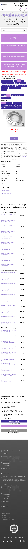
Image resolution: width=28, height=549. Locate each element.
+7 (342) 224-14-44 (22, 5)
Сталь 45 (14, 107)
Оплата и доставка (6, 513)
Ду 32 (15, 80)
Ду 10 (2, 80)
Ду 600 (21, 85)
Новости (3, 509)
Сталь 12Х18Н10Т (4, 105)
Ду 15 (5, 80)
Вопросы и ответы (6, 517)
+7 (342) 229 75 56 (6, 461)
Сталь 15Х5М (18, 105)
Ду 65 (2, 83)
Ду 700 (25, 85)
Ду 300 (2, 85)
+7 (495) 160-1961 (11, 489)
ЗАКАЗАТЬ (14, 139)
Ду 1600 (19, 87)
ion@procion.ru (6, 501)
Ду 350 (6, 85)
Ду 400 (10, 85)
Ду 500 (17, 85)
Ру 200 (6, 97)
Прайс (3, 511)
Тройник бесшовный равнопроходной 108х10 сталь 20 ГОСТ (8, 343)
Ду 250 (24, 83)
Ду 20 (9, 80)
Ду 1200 (10, 87)
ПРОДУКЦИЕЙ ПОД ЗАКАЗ (16, 405)
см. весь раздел (11, 212)
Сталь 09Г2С (9, 103)
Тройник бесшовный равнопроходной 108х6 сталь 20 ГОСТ (8, 359)
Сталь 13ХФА (12, 105)
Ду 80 (5, 83)
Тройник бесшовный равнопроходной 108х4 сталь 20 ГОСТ (8, 365)
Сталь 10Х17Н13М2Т (17, 103)
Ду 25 (12, 80)
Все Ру (9, 97)
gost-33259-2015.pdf (7, 193)
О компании (16, 1)
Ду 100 (9, 83)
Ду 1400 (15, 87)
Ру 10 (5, 95)
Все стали (19, 107)
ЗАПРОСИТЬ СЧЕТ (19, 66)
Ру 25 (12, 95)
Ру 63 (18, 95)
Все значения (4, 90)
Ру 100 (22, 95)
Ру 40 (15, 95)
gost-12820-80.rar (6, 190)
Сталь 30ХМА (4, 107)
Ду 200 (20, 83)
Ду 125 (12, 83)
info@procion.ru (11, 66)
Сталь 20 (4, 103)
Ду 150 (16, 83)
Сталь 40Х (10, 107)
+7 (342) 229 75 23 (6, 465)
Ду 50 (23, 80)
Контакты (4, 515)
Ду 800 (2, 87)
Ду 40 (19, 80)
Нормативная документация (8, 519)
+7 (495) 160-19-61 (22, 7)
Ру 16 (9, 95)
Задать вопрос (23, 1)
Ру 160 (2, 97)
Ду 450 (13, 85)
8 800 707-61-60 (23, 4)
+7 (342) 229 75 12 (6, 463)
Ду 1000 (6, 87)
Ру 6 (2, 95)
